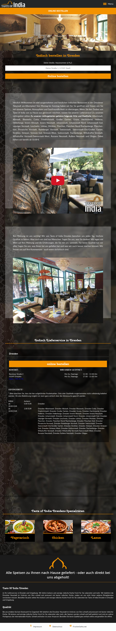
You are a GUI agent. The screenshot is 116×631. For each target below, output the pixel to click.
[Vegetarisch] (20, 531)
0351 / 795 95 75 (16, 379)
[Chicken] (58, 531)
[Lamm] (96, 531)
